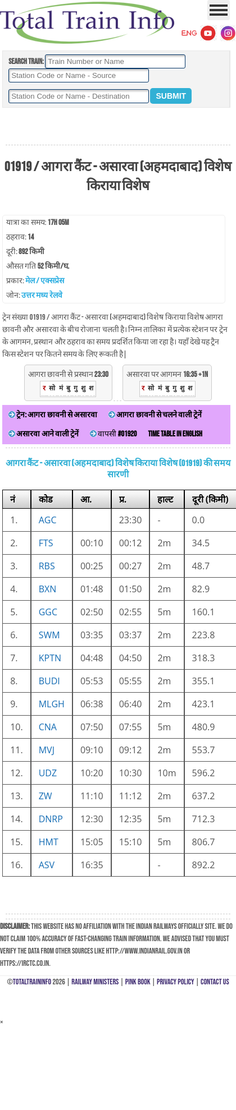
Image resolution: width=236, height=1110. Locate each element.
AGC (48, 520)
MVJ (47, 750)
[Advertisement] (118, 127)
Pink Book (138, 982)
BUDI (49, 681)
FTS (46, 543)
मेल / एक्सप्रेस (44, 280)
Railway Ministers (95, 982)
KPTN (50, 658)
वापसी (113, 434)
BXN (48, 589)
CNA (48, 727)
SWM (49, 635)
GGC (48, 612)
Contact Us (215, 982)
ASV (47, 865)
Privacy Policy (175, 982)
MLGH (52, 704)
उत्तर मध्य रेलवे (41, 295)
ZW (45, 796)
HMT (48, 842)
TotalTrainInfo (32, 982)
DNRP (51, 819)
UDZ (48, 773)
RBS (47, 566)
